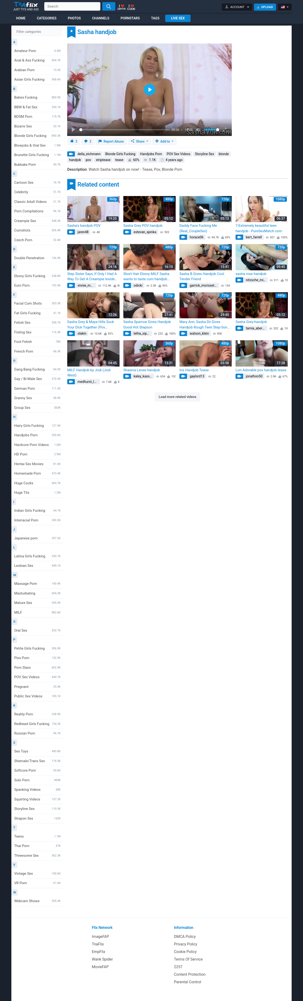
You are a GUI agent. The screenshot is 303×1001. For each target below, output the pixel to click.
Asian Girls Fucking (37, 79)
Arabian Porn (37, 70)
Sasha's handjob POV (84, 225)
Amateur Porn (37, 51)
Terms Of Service (188, 959)
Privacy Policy (185, 944)
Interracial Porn (37, 520)
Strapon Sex (37, 818)
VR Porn (37, 883)
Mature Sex (37, 603)
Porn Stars (37, 667)
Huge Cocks (37, 483)
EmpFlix (98, 951)
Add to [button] (163, 141)
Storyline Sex (37, 809)
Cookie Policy (185, 951)
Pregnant (37, 687)
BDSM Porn (37, 116)
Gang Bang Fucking (37, 369)
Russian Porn (37, 733)
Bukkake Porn (37, 164)
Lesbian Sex (37, 566)
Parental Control (187, 982)
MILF (37, 612)
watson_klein (199, 333)
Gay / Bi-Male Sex (37, 379)
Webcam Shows (37, 901)
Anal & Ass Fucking (37, 60)
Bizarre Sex (37, 126)
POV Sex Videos (37, 677)
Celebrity (37, 192)
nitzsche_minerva (256, 280)
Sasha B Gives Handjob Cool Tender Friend (201, 276)
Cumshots (37, 230)
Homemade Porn (37, 473)
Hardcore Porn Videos (37, 445)
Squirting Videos (37, 799)
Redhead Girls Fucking (37, 724)
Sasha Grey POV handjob (142, 225)
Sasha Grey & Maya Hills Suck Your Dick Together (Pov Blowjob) (90, 325)
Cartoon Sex (37, 182)
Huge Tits (37, 492)
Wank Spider (102, 959)
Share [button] (138, 141)
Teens (37, 836)
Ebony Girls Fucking (37, 276)
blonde (224, 154)
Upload (265, 7)
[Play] (74, 130)
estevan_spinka (144, 232)
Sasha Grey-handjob (251, 322)
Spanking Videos (37, 789)
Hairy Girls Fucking (37, 426)
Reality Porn (37, 714)
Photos (74, 18)
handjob (75, 160)
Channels (100, 18)
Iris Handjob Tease (194, 370)
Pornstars (130, 18)
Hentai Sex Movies (37, 464)
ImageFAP (100, 936)
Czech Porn (37, 240)
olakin (81, 333)
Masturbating (37, 593)
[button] (237, 7)
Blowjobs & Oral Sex (37, 145)
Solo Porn (37, 780)
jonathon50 (254, 376)
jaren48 (83, 232)
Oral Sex (37, 630)
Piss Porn (37, 658)
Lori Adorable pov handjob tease (261, 370)
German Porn (37, 388)
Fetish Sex (37, 322)
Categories (47, 18)
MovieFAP (100, 967)
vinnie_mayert (86, 285)
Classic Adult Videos (37, 202)
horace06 (196, 237)
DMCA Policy (185, 936)
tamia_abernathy (256, 328)
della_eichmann (89, 154)
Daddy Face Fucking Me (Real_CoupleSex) (198, 228)
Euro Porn (37, 285)
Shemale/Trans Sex (37, 761)
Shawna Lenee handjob (141, 370)
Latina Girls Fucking (37, 556)
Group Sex (37, 408)
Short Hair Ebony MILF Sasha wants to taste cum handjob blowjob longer (146, 277)
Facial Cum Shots (37, 303)
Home (21, 18)
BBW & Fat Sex (37, 107)
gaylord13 (196, 376)
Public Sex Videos (37, 696)
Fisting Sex (37, 332)
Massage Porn (37, 583)
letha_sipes (141, 333)
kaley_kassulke (143, 376)
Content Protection (190, 974)
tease (119, 160)
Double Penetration (37, 258)
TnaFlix (98, 944)
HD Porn (37, 454)
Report (111, 141)
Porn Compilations (37, 211)
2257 (178, 967)
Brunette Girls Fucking (37, 155)
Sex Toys (37, 751)
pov (88, 160)
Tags (155, 18)
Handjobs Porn (37, 435)
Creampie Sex (37, 221)
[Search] (108, 6)
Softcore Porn (37, 770)
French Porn (37, 351)
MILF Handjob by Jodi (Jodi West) (89, 373)
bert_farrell (253, 237)
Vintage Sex (37, 873)
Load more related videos (177, 397)
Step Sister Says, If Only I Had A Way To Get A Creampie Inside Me (92, 277)
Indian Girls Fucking (37, 510)
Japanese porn (37, 538)
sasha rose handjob (251, 274)
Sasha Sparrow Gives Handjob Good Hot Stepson (147, 324)
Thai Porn (37, 846)
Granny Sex (37, 398)
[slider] (124, 129)
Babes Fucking (37, 97)
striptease (103, 160)
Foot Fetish (37, 342)
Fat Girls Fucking (37, 313)
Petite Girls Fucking (37, 648)
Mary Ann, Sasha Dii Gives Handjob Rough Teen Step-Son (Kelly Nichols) (203, 325)
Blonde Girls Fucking (37, 136)
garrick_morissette (203, 285)
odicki (138, 285)
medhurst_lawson (88, 382)
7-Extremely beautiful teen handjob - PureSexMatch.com (259, 228)
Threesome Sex (37, 855)
